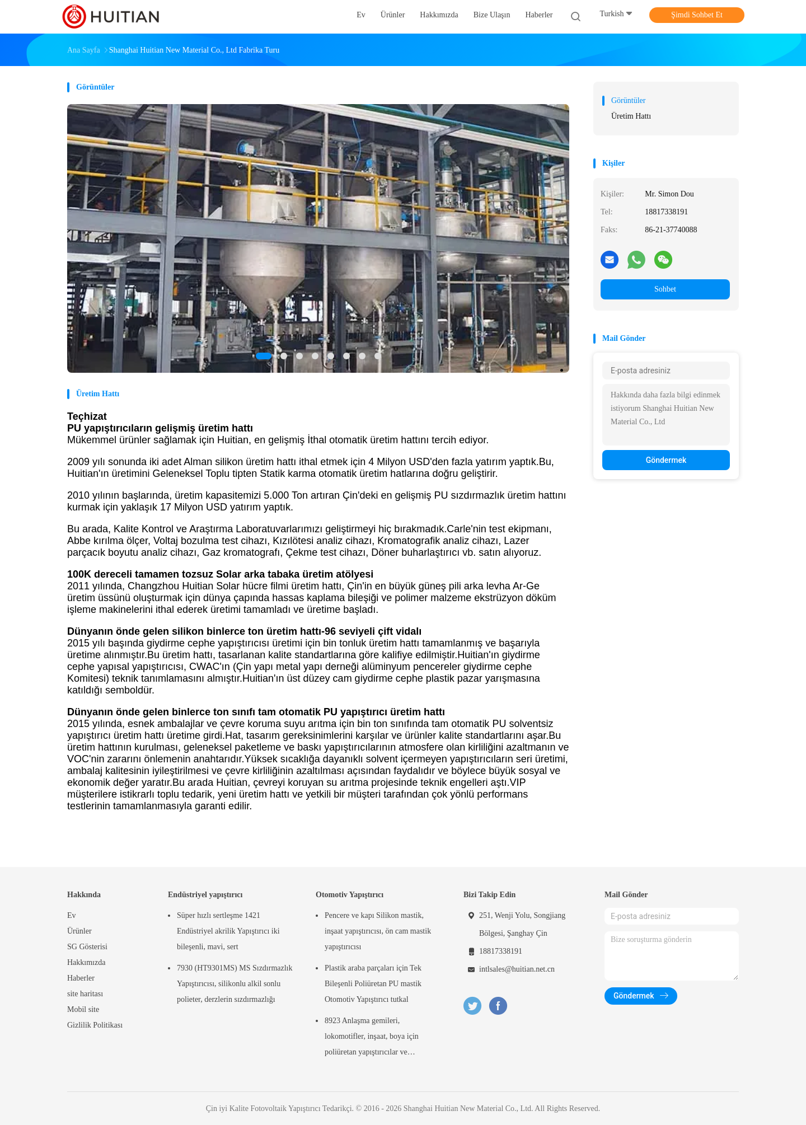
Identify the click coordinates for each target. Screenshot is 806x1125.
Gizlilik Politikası (95, 1025)
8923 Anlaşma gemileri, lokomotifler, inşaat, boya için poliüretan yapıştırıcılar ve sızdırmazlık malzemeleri (372, 1038)
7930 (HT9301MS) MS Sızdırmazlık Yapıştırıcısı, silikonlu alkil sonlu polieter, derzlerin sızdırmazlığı (235, 984)
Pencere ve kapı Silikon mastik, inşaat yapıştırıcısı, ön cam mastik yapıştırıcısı (378, 931)
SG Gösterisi (87, 947)
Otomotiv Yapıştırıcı (349, 894)
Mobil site (83, 1009)
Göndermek (666, 460)
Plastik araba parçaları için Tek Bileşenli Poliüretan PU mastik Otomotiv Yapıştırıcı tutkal (373, 984)
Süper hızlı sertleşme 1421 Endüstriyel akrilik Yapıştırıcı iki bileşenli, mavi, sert (228, 931)
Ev (71, 915)
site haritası (85, 994)
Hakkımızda (86, 962)
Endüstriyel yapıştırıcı (205, 894)
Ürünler (79, 931)
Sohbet (665, 289)
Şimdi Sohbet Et (697, 15)
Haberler (81, 978)
